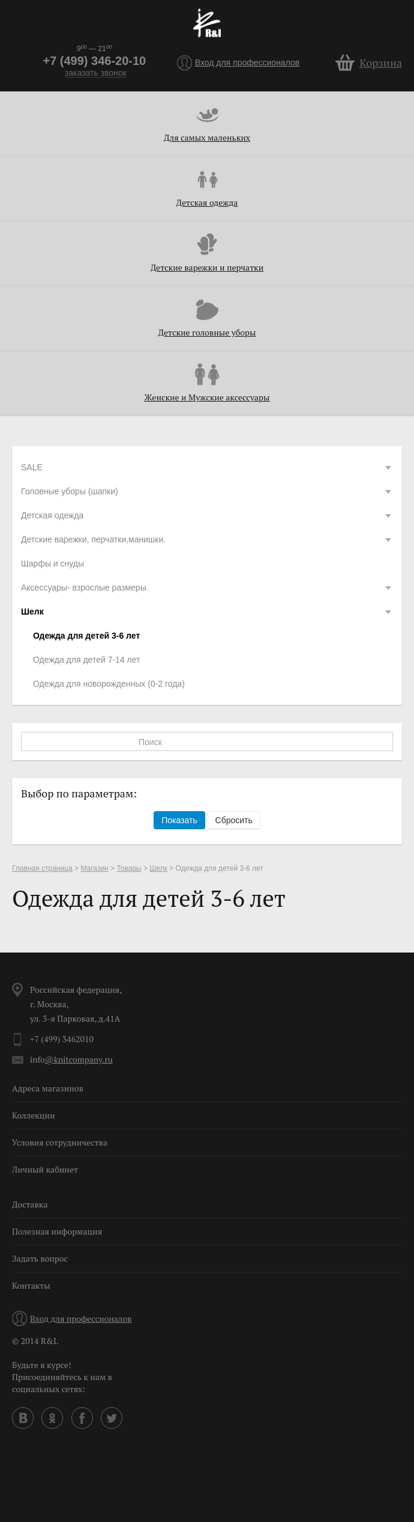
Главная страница (42, 868)
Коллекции (33, 1115)
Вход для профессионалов (247, 62)
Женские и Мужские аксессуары (207, 397)
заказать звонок (96, 73)
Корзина (380, 62)
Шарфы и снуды (52, 563)
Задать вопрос (40, 1258)
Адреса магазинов (47, 1088)
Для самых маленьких (207, 137)
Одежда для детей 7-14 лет (86, 659)
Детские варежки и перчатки (207, 267)
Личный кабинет (45, 1169)
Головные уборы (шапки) (207, 491)
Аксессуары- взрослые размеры (207, 587)
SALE (207, 467)
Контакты (31, 1285)
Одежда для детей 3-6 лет (86, 635)
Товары (128, 868)
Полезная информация (57, 1231)
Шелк (207, 611)
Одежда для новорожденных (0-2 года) (109, 684)
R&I (207, 23)
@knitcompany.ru (79, 1059)
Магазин (94, 868)
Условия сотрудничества (59, 1142)
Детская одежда (207, 202)
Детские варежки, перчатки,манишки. (207, 539)
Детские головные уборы (207, 332)
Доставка (29, 1204)
